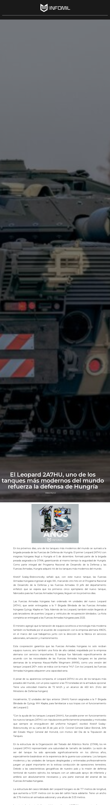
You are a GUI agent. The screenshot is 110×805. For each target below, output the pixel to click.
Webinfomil (50, 493)
